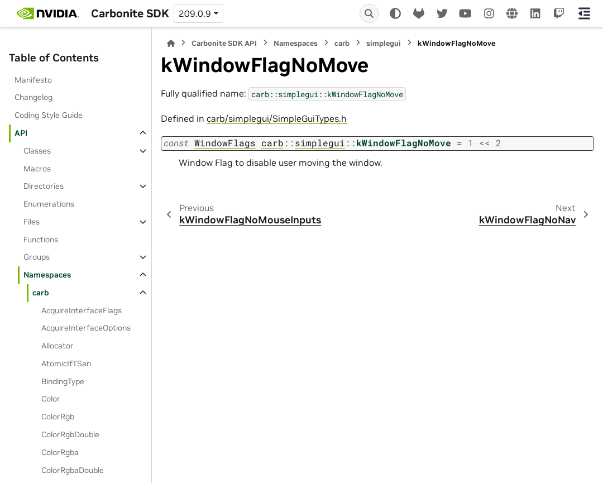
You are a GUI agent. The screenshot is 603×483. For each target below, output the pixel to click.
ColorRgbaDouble (72, 470)
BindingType (62, 381)
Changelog (33, 97)
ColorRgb (57, 417)
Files (31, 222)
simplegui (383, 43)
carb (40, 293)
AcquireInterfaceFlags (81, 310)
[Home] (171, 43)
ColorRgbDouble (70, 434)
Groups (36, 257)
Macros (37, 169)
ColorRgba (60, 452)
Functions (40, 240)
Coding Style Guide (49, 115)
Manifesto (33, 80)
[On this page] (584, 13)
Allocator (57, 346)
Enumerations (48, 204)
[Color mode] (395, 13)
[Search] (369, 13)
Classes (37, 151)
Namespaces (47, 275)
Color (50, 399)
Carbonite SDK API (224, 43)
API (21, 133)
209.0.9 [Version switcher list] (195, 13)
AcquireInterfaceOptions (86, 328)
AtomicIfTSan (66, 363)
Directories (43, 186)
